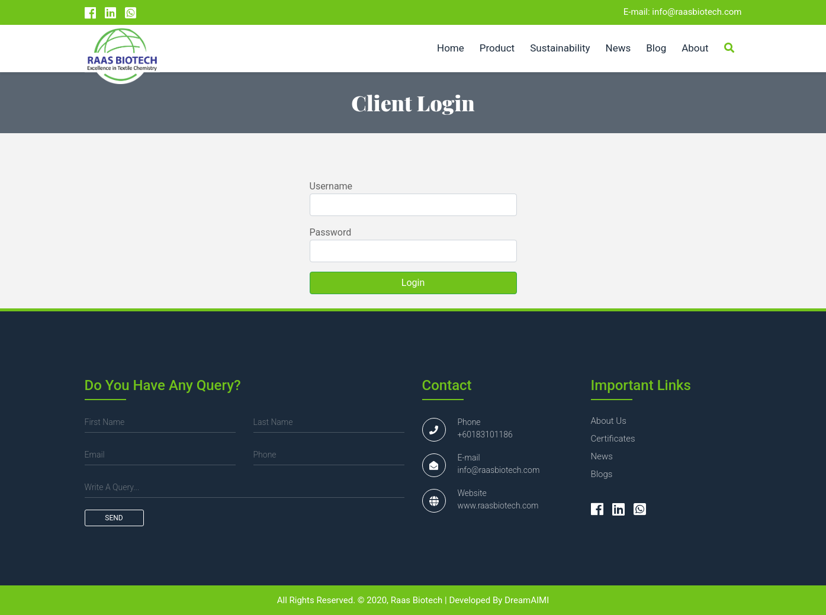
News (618, 48)
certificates (613, 438)
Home (450, 48)
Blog (656, 48)
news (602, 456)
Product (497, 48)
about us (608, 421)
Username (331, 186)
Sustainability (560, 48)
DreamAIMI (526, 600)
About (695, 48)
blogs (602, 474)
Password (331, 232)
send (114, 518)
